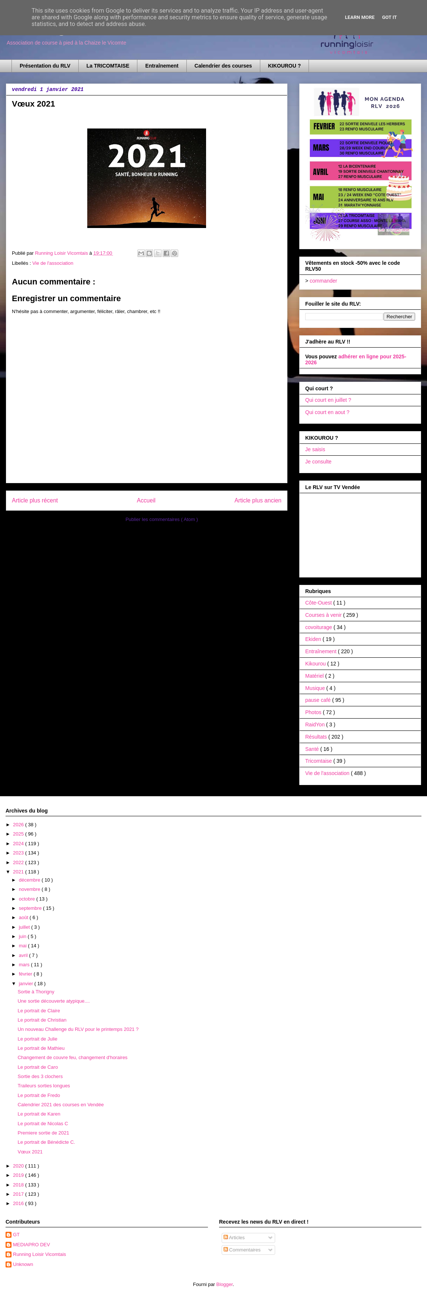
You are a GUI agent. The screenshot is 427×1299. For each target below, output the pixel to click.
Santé (312, 749)
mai (23, 945)
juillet (25, 927)
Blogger (224, 1284)
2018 (19, 1185)
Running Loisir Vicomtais (39, 1254)
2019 (19, 1175)
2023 (19, 853)
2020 (19, 1166)
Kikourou (316, 664)
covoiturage (319, 627)
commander (323, 281)
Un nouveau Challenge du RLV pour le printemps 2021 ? (77, 1029)
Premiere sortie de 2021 (43, 1133)
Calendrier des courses (223, 66)
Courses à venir (324, 615)
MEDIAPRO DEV (31, 1244)
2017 (19, 1194)
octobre (27, 899)
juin (23, 936)
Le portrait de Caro (37, 1067)
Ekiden (314, 639)
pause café (318, 700)
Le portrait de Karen (38, 1114)
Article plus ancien (257, 500)
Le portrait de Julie (37, 1039)
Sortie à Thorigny (35, 991)
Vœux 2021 (29, 1152)
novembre (30, 889)
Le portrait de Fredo (38, 1095)
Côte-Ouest (319, 603)
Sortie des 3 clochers (39, 1076)
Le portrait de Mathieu (40, 1048)
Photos (314, 712)
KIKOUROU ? (284, 66)
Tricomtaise (319, 761)
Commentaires (242, 1250)
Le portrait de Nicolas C (42, 1123)
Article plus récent (35, 500)
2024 (19, 843)
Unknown (23, 1264)
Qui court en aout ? (327, 412)
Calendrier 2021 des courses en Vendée (60, 1104)
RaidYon (315, 724)
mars (25, 964)
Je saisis (315, 449)
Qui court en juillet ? (328, 400)
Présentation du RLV (45, 66)
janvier (27, 983)
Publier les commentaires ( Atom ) (162, 519)
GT (16, 1234)
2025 (19, 834)
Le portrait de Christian (41, 1020)
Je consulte (318, 462)
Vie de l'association (53, 263)
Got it (389, 17)
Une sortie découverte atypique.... (53, 1001)
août (24, 917)
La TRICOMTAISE (108, 66)
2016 (19, 1203)
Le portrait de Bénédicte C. (46, 1142)
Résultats (316, 737)
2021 (19, 872)
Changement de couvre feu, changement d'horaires (72, 1057)
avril (24, 955)
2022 (19, 862)
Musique (315, 688)
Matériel (315, 676)
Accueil (146, 500)
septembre (31, 908)
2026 (19, 824)
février (26, 974)
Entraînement (161, 66)
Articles (234, 1237)
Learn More (360, 17)
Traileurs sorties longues (43, 1085)
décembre (30, 880)
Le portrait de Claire (38, 1010)
